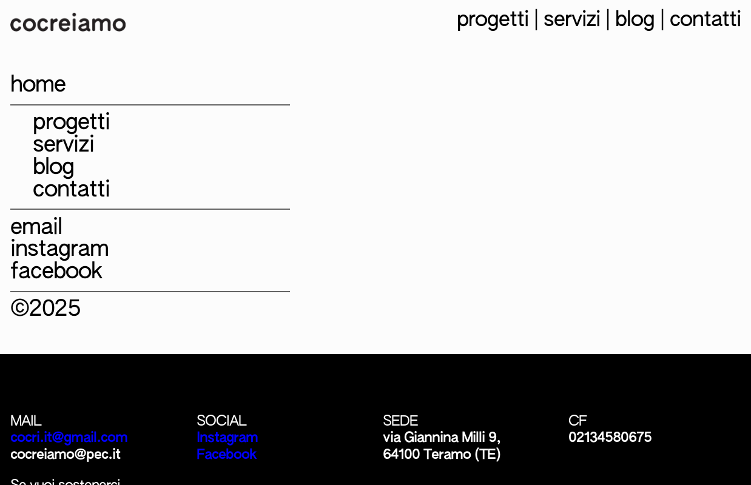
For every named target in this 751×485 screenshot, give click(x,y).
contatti (705, 20)
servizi (572, 20)
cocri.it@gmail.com (68, 438)
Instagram (227, 438)
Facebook (227, 455)
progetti (492, 20)
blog (635, 20)
